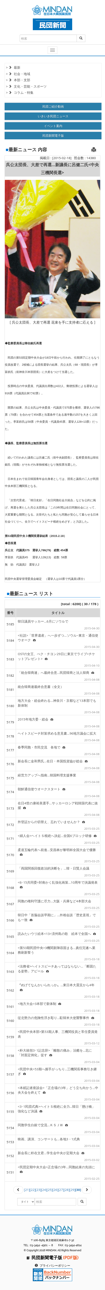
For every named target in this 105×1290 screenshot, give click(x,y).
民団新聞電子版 (53, 135)
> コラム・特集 (19, 92)
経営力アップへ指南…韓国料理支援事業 (47, 775)
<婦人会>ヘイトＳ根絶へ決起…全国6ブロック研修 (57, 835)
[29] (72, 1189)
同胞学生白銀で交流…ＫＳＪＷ (43, 1125)
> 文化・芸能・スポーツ (26, 86)
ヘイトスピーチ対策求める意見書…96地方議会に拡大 (57, 733)
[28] (67, 1189)
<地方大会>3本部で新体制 (39, 1003)
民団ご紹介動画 (53, 106)
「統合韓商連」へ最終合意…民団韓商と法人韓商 (56, 672)
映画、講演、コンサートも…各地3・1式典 (49, 1139)
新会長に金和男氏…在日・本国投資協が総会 (53, 761)
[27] (61, 1189)
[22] (33, 1189)
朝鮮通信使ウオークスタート (41, 789)
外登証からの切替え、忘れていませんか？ (51, 822)
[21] (27, 1189)
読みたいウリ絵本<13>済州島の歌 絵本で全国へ (57, 933)
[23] (38, 1189)
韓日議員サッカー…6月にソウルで (43, 621)
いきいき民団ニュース (53, 116)
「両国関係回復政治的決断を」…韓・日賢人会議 (53, 868)
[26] (55, 1189)
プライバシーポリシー (55, 1265)
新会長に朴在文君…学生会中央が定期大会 (51, 1153)
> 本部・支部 (18, 80)
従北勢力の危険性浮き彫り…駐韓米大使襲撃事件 (56, 1017)
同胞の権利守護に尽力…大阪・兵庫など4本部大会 (54, 901)
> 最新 (13, 67)
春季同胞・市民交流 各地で (41, 747)
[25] (49, 1189)
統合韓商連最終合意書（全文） (41, 686)
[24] (44, 1189)
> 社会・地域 (18, 74)
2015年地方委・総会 (35, 719)
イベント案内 (53, 126)
